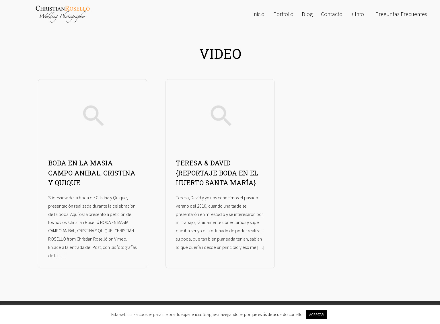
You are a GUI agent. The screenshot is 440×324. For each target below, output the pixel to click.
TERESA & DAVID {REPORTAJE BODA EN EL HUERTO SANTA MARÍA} (217, 173)
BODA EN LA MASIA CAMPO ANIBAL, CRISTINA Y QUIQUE (91, 173)
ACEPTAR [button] (316, 314)
